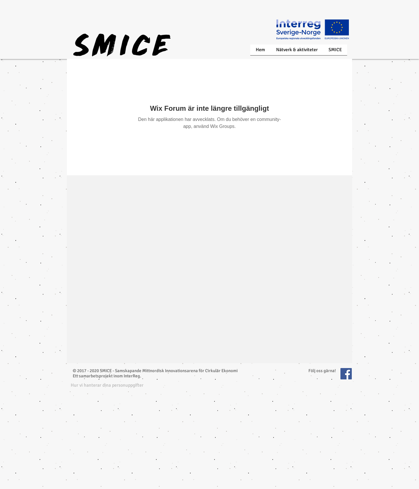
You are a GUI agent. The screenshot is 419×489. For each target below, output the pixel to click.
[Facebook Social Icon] (346, 373)
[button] (107, 385)
